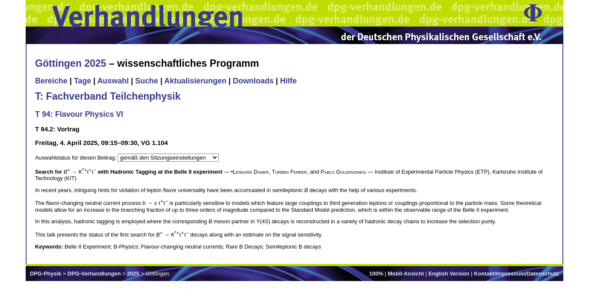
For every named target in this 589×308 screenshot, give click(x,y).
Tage (82, 81)
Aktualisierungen (195, 81)
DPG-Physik (45, 273)
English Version (448, 273)
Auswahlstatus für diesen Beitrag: (76, 157)
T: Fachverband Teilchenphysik (108, 96)
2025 (133, 273)
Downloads (253, 81)
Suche (146, 81)
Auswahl (113, 81)
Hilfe (288, 81)
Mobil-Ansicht (406, 273)
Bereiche (51, 81)
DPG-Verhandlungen (94, 273)
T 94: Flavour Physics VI (79, 114)
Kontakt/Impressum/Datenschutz (516, 273)
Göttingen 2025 (70, 63)
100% (376, 273)
